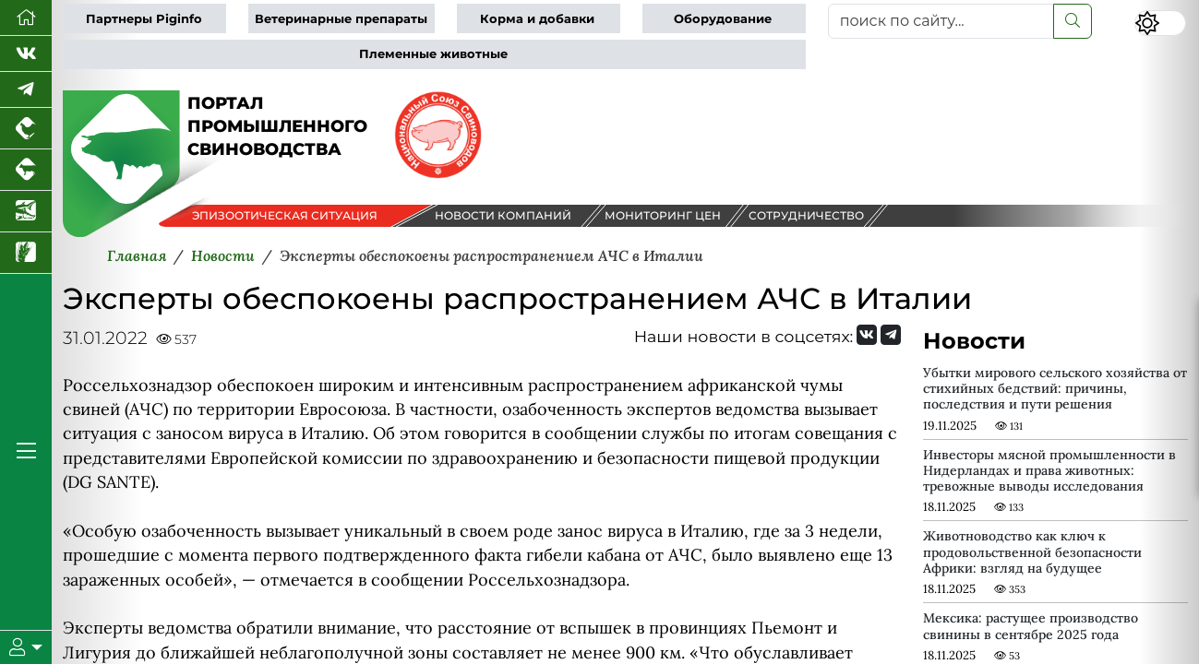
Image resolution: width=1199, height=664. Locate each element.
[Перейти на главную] (26, 18)
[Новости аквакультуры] (26, 211)
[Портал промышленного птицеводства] (26, 128)
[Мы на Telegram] (891, 335)
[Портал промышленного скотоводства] (26, 170)
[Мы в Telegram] (26, 90)
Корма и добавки (537, 19)
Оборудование (723, 19)
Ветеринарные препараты (341, 19)
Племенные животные (433, 54)
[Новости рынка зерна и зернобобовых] (26, 253)
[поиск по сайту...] (941, 21)
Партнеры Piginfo (144, 19)
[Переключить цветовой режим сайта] (1160, 23)
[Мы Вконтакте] (26, 54)
